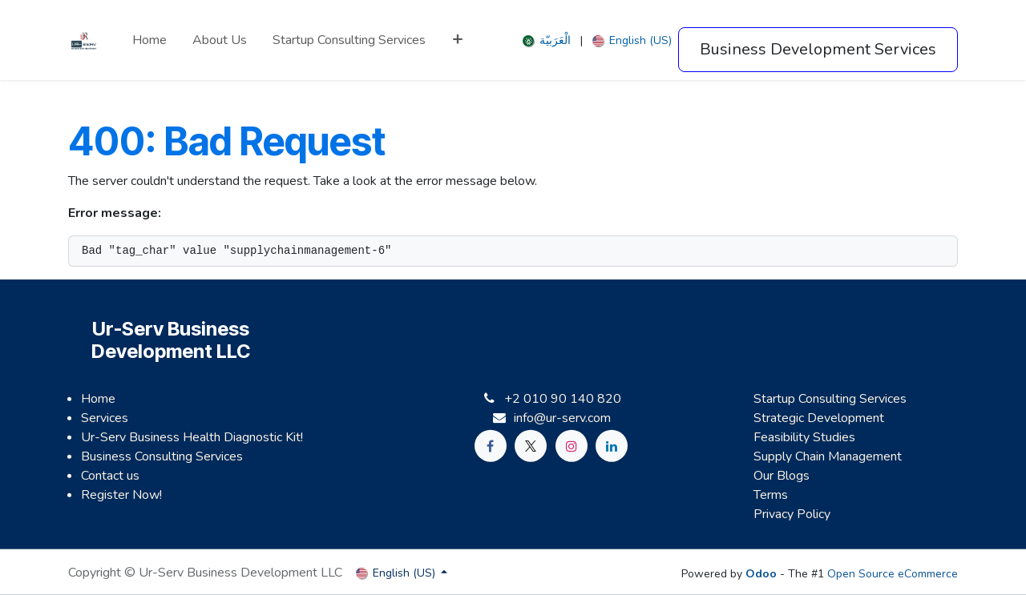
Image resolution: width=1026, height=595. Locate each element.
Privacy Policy (791, 514)
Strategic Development (818, 418)
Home (98, 399)
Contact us (110, 475)
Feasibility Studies (804, 437)
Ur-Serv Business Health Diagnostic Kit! (192, 437)
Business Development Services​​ (818, 49)
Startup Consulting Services (830, 399)
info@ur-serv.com (562, 418)
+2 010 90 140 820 (562, 399)
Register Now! (121, 495)
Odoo (762, 573)
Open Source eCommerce (892, 573)
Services (104, 418)
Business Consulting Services (162, 456)
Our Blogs (781, 475)
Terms (770, 495)
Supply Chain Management (827, 456)
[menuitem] (149, 40)
